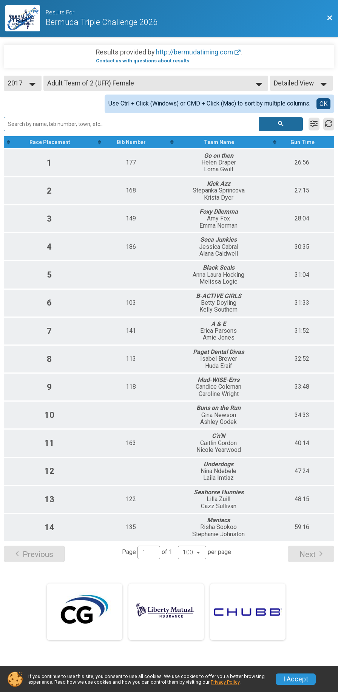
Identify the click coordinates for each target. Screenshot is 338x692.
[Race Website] (25, 18)
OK (323, 103)
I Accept (295, 679)
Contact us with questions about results (142, 61)
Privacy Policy (225, 682)
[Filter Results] (314, 124)
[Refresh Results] (328, 124)
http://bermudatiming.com (194, 52)
